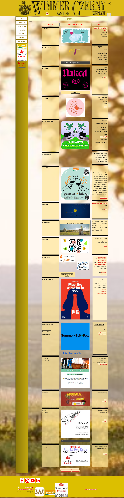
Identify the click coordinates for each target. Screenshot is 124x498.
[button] (99, 97)
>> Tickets (104, 401)
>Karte (104, 289)
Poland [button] (105, 103)
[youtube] (32, 480)
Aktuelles (22, 22)
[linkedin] (38, 480)
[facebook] (22, 480)
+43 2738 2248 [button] (29, 487)
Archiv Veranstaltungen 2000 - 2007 (70, 471)
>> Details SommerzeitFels (71, 353)
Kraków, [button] (105, 101)
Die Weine (22, 30)
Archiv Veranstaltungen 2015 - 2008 (69, 469)
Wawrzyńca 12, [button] (103, 99)
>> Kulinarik (102, 334)
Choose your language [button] (91, 489)
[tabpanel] (50, 24)
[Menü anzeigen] (109, 14)
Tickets (21, 34)
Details (105, 77)
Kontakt (22, 37)
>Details (105, 454)
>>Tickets (63, 440)
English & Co (22, 41)
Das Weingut (22, 26)
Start (22, 18)
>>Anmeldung (103, 198)
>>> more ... (75, 93)
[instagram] (27, 480)
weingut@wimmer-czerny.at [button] (25, 489)
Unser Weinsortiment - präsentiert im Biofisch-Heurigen (67, 274)
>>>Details (103, 137)
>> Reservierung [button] (102, 364)
